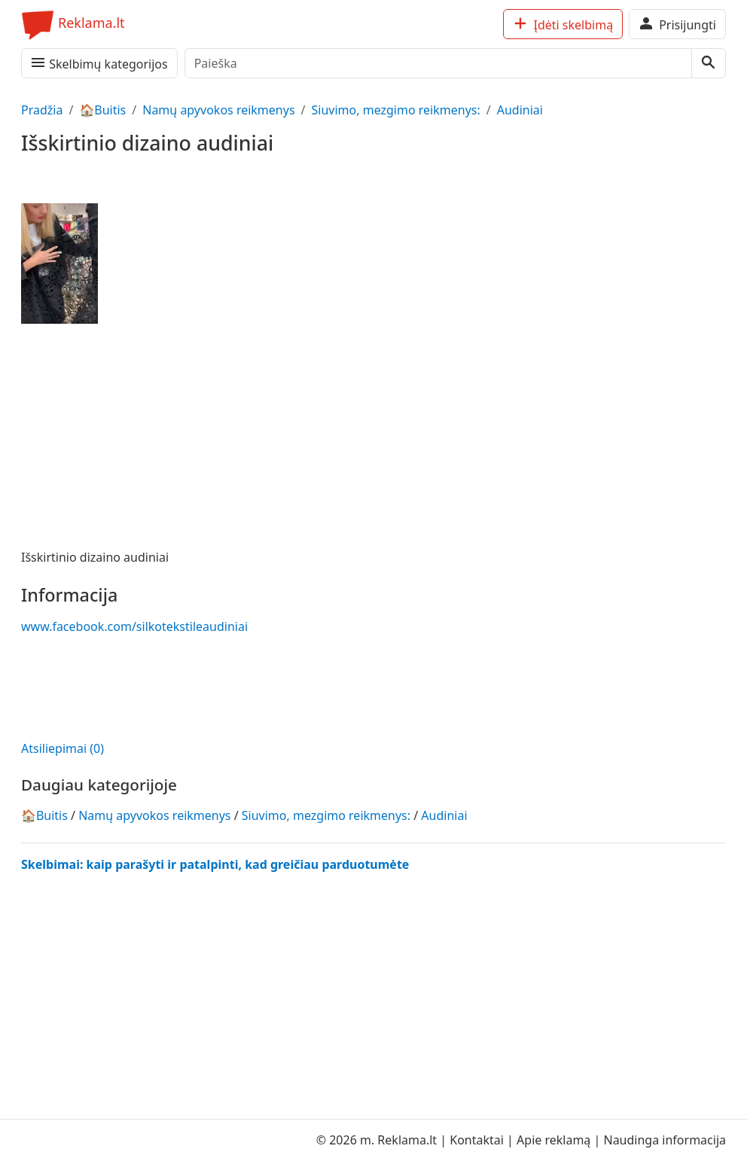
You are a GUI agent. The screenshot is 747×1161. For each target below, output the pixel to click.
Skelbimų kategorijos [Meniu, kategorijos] (98, 62)
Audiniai (520, 110)
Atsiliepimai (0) (62, 748)
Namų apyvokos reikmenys (218, 110)
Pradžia (42, 110)
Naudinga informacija (664, 1140)
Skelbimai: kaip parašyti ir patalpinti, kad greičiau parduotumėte (215, 864)
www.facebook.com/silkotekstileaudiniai (134, 626)
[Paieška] (438, 63)
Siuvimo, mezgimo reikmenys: (396, 110)
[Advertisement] (141, 685)
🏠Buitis (102, 110)
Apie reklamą (555, 1140)
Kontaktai (478, 1140)
